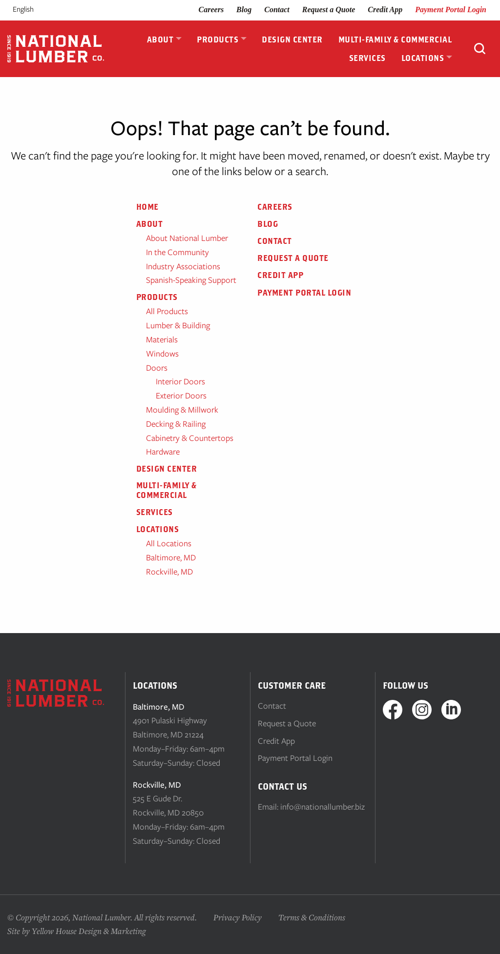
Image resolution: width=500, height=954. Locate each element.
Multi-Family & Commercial (166, 490)
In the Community (177, 252)
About (149, 223)
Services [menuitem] (367, 58)
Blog (243, 9)
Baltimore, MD (171, 557)
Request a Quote (328, 9)
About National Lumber (187, 238)
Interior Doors (180, 381)
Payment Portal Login (450, 9)
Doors (156, 368)
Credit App (385, 9)
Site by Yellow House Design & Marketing (76, 930)
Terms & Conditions (311, 917)
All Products (167, 311)
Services (154, 512)
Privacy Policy (237, 917)
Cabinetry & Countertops (189, 438)
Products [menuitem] (217, 39)
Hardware (163, 451)
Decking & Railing (176, 424)
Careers (211, 9)
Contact (277, 9)
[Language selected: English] (35, 9)
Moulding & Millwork (182, 410)
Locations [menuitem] (422, 58)
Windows (162, 353)
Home (147, 206)
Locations (157, 529)
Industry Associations (183, 266)
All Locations (168, 543)
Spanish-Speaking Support (191, 280)
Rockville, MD (169, 571)
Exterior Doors (181, 395)
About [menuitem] (160, 39)
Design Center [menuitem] (292, 39)
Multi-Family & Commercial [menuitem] (395, 39)
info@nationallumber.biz (322, 807)
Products (157, 297)
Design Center (166, 468)
